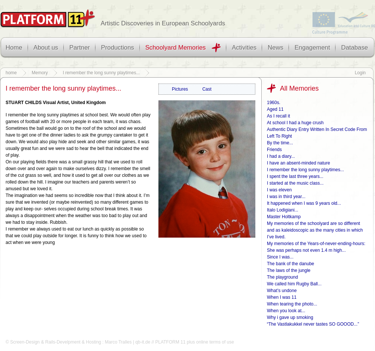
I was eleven (279, 189)
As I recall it (278, 116)
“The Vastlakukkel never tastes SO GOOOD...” (313, 324)
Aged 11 (275, 109)
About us (46, 47)
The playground (282, 277)
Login (360, 72)
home (11, 72)
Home (14, 47)
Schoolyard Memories (175, 47)
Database (354, 47)
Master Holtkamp (284, 216)
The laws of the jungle (289, 270)
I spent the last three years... (295, 176)
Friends (274, 149)
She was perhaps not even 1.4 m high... (306, 250)
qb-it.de (142, 342)
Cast (207, 89)
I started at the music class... (295, 183)
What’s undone (282, 290)
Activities (244, 47)
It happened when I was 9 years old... (304, 203)
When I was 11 (281, 297)
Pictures (180, 89)
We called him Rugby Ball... (294, 283)
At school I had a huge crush (295, 122)
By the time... (280, 142)
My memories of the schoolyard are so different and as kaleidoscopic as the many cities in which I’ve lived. (315, 230)
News (275, 47)
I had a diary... (281, 156)
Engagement (312, 47)
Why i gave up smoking (290, 317)
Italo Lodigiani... (282, 210)
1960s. (273, 102)
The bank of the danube (290, 263)
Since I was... (280, 257)
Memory (40, 72)
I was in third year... (286, 196)
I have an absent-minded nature (298, 163)
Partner (79, 47)
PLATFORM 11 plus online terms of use (194, 342)
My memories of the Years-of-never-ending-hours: (316, 243)
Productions (117, 47)
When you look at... (286, 310)
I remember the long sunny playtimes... (101, 72)
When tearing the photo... (292, 304)
